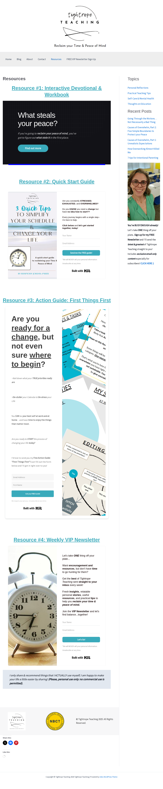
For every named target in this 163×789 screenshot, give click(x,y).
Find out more (33, 148)
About (28, 59)
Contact (40, 59)
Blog (18, 59)
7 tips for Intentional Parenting (143, 157)
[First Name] (33, 485)
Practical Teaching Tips (139, 93)
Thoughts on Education (139, 103)
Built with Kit (81, 270)
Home (8, 59)
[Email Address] (81, 243)
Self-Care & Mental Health (141, 98)
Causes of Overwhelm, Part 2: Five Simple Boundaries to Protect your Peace (142, 131)
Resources (54, 59)
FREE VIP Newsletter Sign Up (78, 59)
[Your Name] (81, 235)
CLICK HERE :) (147, 263)
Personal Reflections (138, 87)
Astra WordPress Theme (108, 777)
